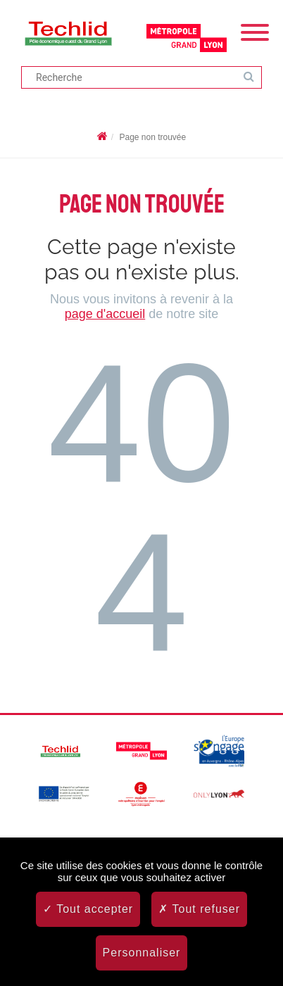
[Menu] (255, 31)
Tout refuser (199, 909)
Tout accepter (88, 909)
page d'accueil (105, 314)
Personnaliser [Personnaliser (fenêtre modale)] (142, 953)
